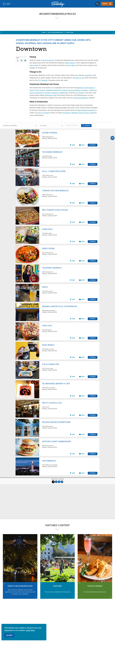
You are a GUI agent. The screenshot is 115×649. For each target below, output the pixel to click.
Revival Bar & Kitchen (86, 110)
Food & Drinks (94, 586)
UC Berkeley (43, 80)
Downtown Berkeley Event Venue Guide (78, 113)
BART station (70, 63)
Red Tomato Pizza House (55, 210)
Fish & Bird (34, 65)
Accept (9, 635)
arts (76, 75)
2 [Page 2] (59, 482)
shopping (88, 75)
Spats (45, 287)
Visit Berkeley (49, 461)
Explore (57, 586)
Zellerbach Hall (51, 95)
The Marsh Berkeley (52, 152)
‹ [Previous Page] (53, 481)
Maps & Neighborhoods (20, 586)
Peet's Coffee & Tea (52, 403)
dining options (48, 60)
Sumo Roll (47, 229)
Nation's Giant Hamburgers (56, 442)
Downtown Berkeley (80, 98)
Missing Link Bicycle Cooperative (59, 307)
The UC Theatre (43, 113)
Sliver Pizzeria (49, 133)
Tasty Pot (47, 326)
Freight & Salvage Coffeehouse (56, 93)
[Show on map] (73, 145)
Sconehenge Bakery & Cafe (56, 384)
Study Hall (71, 65)
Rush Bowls (48, 345)
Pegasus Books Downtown (56, 422)
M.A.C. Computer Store (54, 171)
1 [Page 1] (56, 482)
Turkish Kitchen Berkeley (55, 191)
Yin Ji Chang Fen (50, 364)
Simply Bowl (48, 249)
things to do (79, 78)
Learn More (30, 630)
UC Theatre (79, 93)
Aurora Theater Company (78, 90)
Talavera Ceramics (52, 268)
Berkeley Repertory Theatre (56, 90)
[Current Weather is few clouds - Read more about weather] (11, 3)
